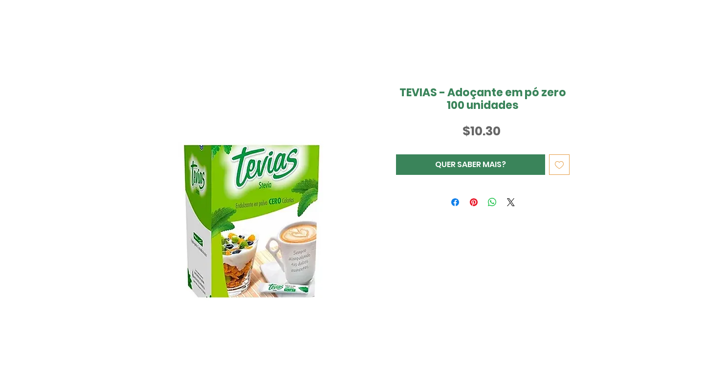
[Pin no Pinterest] (474, 202)
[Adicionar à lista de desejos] (559, 164)
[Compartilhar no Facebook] (455, 202)
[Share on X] (511, 202)
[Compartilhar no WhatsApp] (492, 202)
